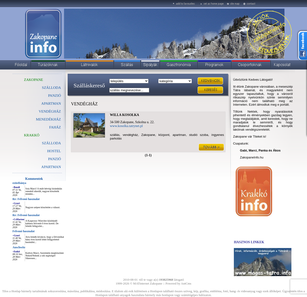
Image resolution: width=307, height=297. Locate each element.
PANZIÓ (54, 95)
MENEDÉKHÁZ (48, 119)
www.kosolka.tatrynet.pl (126, 126)
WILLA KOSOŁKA (124, 115)
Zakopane (156, 283)
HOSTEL (54, 151)
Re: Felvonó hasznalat (26, 199)
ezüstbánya (19, 183)
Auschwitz (18, 247)
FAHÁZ (55, 127)
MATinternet (141, 283)
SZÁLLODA (51, 88)
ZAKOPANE (33, 80)
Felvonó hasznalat (23, 231)
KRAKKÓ (31, 135)
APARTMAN (51, 103)
